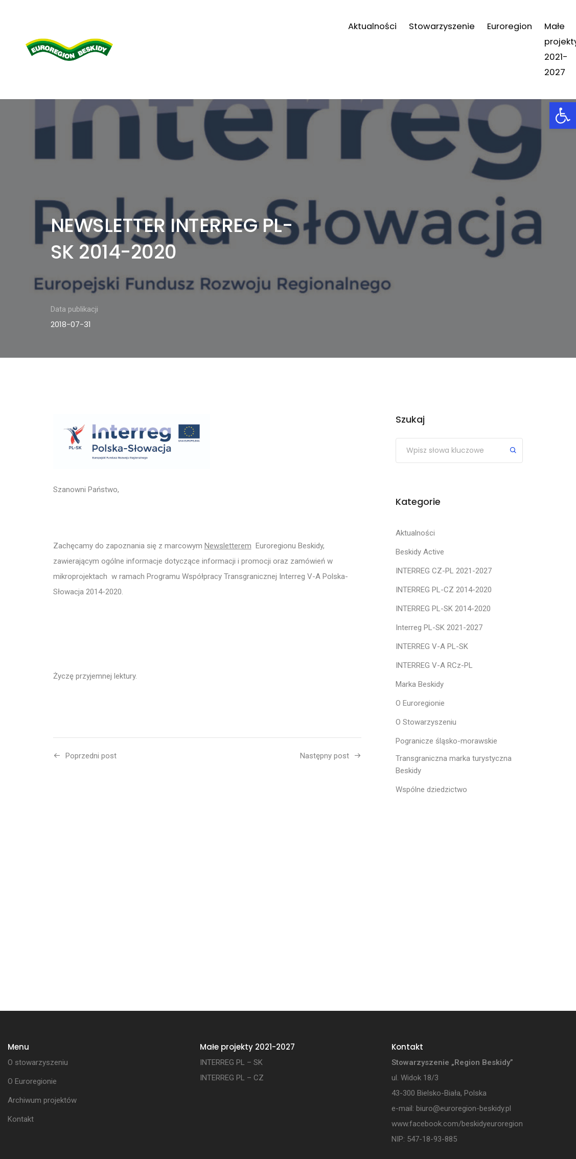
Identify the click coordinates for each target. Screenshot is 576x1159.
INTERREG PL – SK (231, 1062)
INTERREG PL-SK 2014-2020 (443, 608)
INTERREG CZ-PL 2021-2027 (444, 570)
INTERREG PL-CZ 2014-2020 (444, 589)
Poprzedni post (91, 755)
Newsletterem (227, 545)
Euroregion (301, 26)
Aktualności (164, 26)
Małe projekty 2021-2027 (364, 34)
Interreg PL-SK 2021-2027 (439, 627)
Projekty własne (422, 34)
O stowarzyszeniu (38, 1062)
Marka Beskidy (420, 684)
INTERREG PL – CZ (232, 1077)
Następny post (324, 755)
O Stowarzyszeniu (426, 722)
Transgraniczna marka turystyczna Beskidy (454, 764)
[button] (562, 115)
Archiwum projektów (473, 34)
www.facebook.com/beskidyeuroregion (457, 1123)
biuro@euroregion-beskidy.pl (463, 1108)
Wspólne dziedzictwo (431, 789)
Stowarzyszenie (233, 26)
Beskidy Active (420, 552)
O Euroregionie (420, 703)
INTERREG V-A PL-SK (432, 646)
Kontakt (528, 26)
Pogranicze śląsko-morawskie (446, 741)
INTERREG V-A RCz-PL (434, 665)
